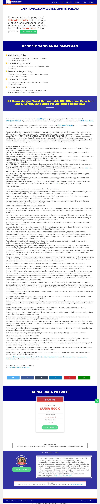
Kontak (91, 2)
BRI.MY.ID (9, 500)
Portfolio (69, 2)
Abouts (14, 500)
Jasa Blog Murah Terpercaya (18, 367)
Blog (32, 500)
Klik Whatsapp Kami (28, 32)
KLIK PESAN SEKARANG (63, 453)
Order (84, 2)
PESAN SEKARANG (50, 410)
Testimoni (77, 2)
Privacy (19, 500)
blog (86, 168)
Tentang (54, 2)
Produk (61, 2)
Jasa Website (90, 500)
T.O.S (29, 500)
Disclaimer (24, 500)
